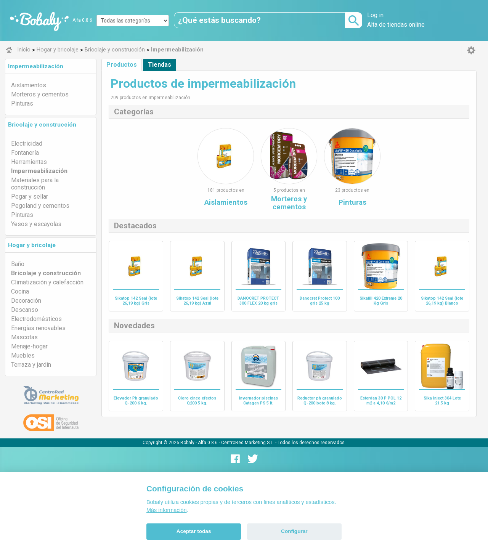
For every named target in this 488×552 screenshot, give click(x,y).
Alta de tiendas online (396, 24)
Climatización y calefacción (47, 282)
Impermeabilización (35, 66)
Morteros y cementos (40, 94)
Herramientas (29, 161)
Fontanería (25, 152)
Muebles (23, 355)
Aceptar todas (194, 531)
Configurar (294, 531)
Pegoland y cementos (40, 205)
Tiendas (159, 64)
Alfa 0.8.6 (82, 20)
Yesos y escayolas (36, 224)
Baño (17, 264)
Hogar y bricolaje (32, 245)
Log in (375, 15)
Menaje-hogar (29, 346)
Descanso (24, 309)
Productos (121, 64)
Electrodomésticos (36, 319)
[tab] (50, 66)
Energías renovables (38, 328)
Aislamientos (28, 85)
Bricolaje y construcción (42, 124)
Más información (166, 510)
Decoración (26, 300)
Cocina (20, 291)
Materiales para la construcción (35, 184)
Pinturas (22, 103)
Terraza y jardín (31, 364)
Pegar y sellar (29, 196)
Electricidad (26, 143)
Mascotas (24, 337)
